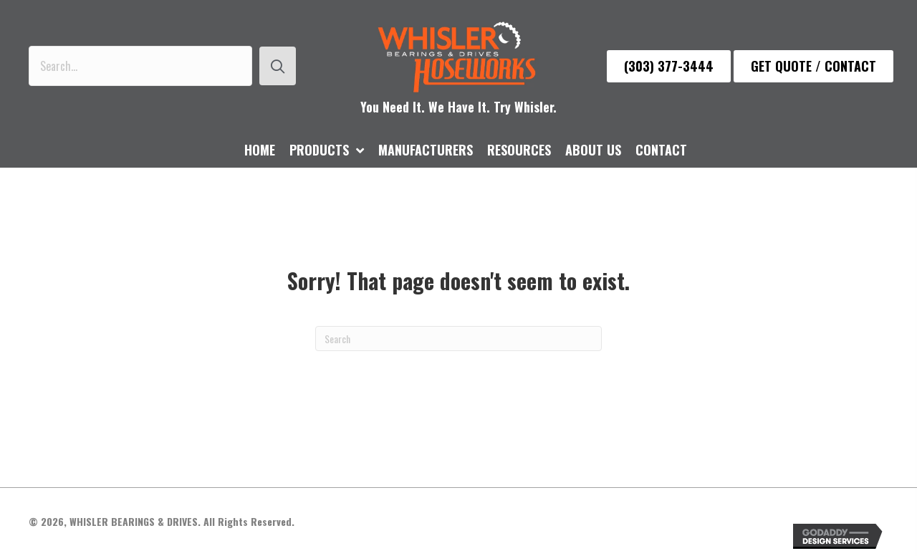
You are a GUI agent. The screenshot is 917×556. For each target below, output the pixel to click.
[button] (277, 66)
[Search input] (140, 66)
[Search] (458, 338)
